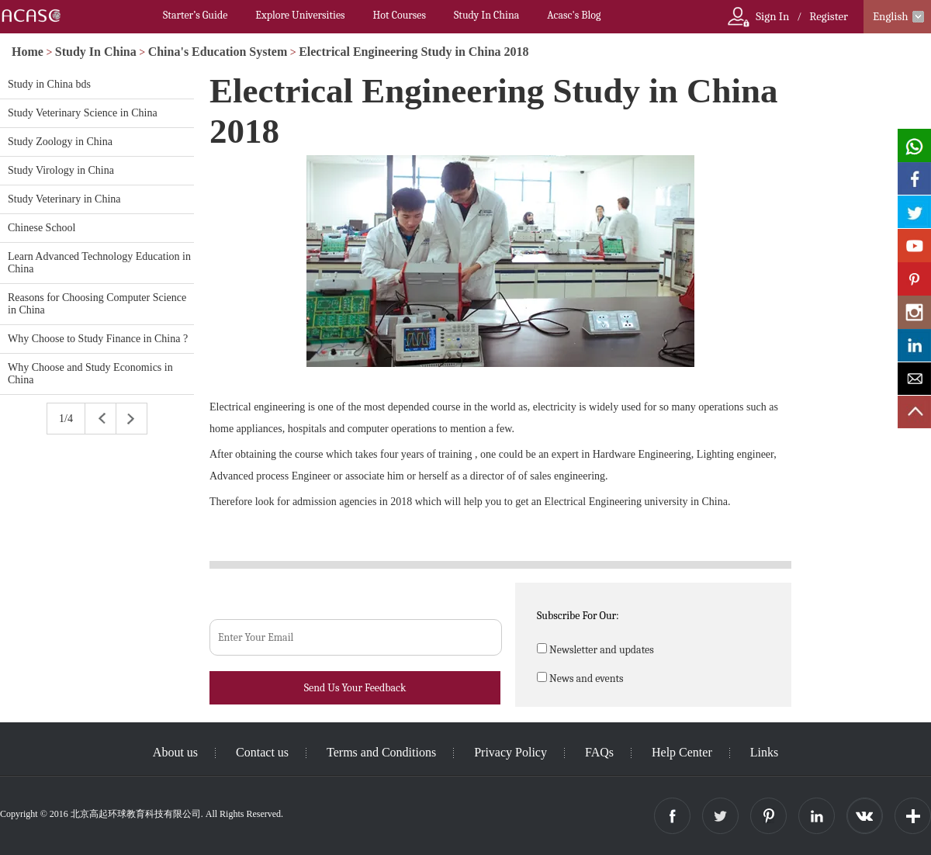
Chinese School (42, 228)
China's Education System (218, 51)
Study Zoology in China (60, 141)
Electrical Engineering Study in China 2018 (413, 51)
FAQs (599, 752)
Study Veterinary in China (64, 199)
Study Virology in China (61, 170)
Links (764, 752)
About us (175, 752)
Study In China (486, 15)
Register (828, 16)
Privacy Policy (510, 752)
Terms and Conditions (381, 752)
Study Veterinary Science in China (82, 113)
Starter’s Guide (195, 15)
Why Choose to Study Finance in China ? (98, 338)
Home (27, 51)
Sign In (772, 16)
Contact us (262, 752)
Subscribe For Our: (578, 615)
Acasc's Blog (573, 15)
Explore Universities (299, 15)
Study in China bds (49, 84)
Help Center (682, 752)
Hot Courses (399, 15)
